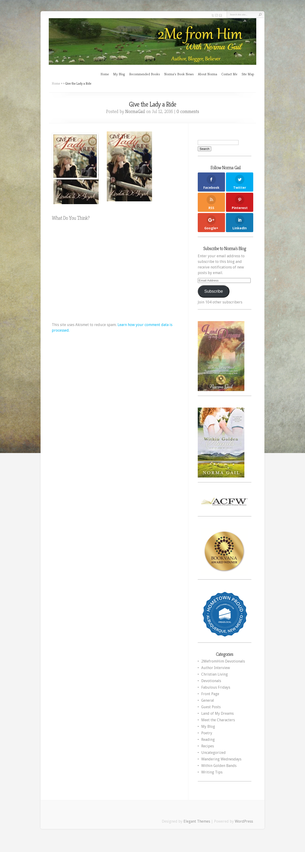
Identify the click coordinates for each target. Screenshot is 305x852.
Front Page (210, 694)
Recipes (207, 746)
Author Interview (215, 668)
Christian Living (214, 674)
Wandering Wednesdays (221, 759)
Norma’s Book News (179, 74)
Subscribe (213, 291)
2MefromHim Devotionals (223, 661)
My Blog (119, 74)
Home (105, 74)
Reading (208, 739)
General (207, 700)
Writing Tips (211, 772)
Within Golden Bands (218, 765)
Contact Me (229, 74)
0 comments (188, 111)
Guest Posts (211, 707)
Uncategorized (213, 752)
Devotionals (211, 681)
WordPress (244, 821)
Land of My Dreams (217, 713)
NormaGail (135, 111)
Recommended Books (144, 74)
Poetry (206, 733)
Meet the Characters (218, 720)
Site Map (248, 74)
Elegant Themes (197, 821)
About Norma (207, 74)
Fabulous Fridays (215, 687)
